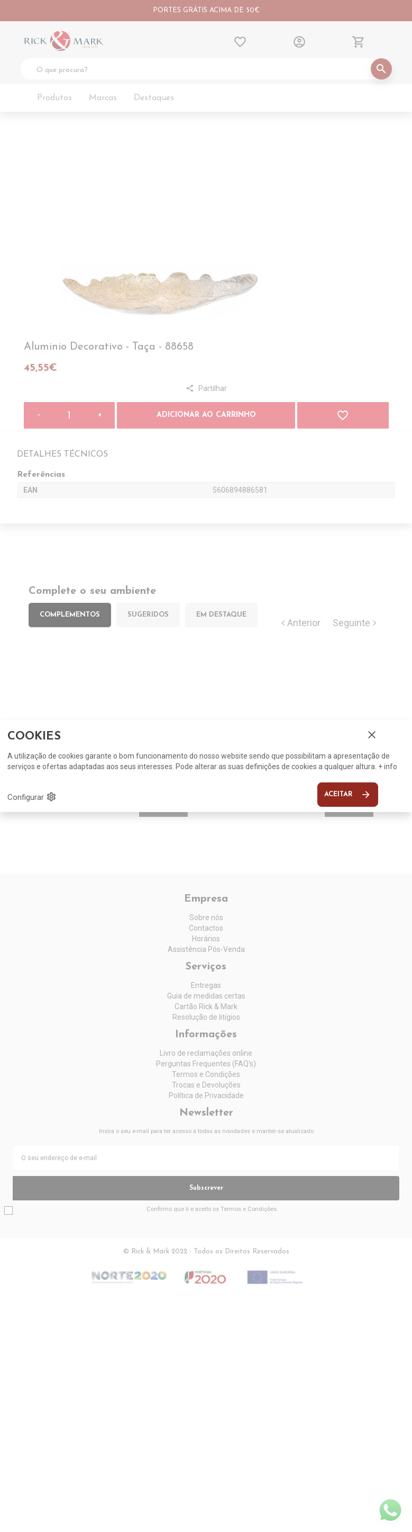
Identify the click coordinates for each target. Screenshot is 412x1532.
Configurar (32, 796)
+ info (387, 766)
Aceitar (347, 794)
